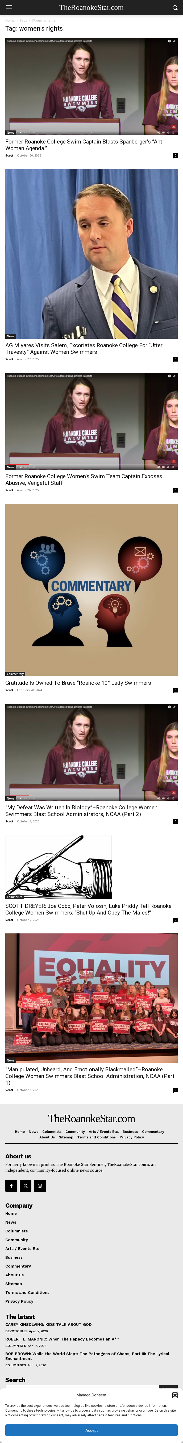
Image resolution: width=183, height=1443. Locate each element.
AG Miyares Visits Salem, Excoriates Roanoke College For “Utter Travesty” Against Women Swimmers (84, 348)
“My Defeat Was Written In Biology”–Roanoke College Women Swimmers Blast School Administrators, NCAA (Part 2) (81, 810)
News (10, 132)
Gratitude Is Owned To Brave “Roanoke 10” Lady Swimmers (78, 683)
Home (10, 20)
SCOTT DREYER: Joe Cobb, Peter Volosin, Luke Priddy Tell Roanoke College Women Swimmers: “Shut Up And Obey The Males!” (88, 909)
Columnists (14, 897)
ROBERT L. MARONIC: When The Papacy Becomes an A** (62, 1339)
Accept (91, 1430)
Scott (9, 155)
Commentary (15, 674)
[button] (175, 1395)
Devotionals (16, 1331)
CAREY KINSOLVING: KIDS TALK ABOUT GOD (48, 1324)
